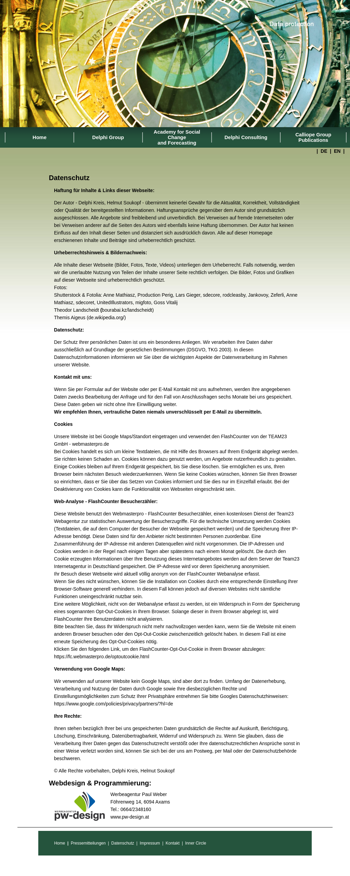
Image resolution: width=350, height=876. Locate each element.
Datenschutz (122, 843)
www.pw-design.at (129, 817)
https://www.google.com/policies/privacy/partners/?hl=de (113, 703)
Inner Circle (195, 843)
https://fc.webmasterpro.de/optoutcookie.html (101, 656)
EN (338, 151)
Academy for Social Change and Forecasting (177, 137)
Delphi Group (108, 137)
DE (323, 151)
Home (39, 137)
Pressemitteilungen (88, 843)
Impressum (150, 843)
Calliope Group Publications (313, 137)
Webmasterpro (128, 513)
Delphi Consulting (246, 137)
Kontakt (171, 843)
